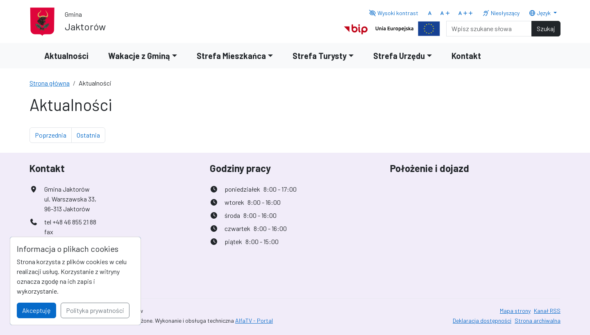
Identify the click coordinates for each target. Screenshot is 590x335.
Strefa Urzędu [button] (399, 56)
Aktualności (66, 56)
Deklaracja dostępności (482, 320)
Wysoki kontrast (393, 12)
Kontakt (466, 56)
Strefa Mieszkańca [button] (231, 56)
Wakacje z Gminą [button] (139, 56)
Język (540, 12)
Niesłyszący (501, 12)
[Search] (489, 28)
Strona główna (50, 83)
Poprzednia (53, 134)
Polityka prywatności (95, 310)
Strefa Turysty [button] (320, 56)
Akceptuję (36, 310)
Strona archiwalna (537, 320)
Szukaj (546, 28)
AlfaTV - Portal (254, 320)
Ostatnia (91, 134)
